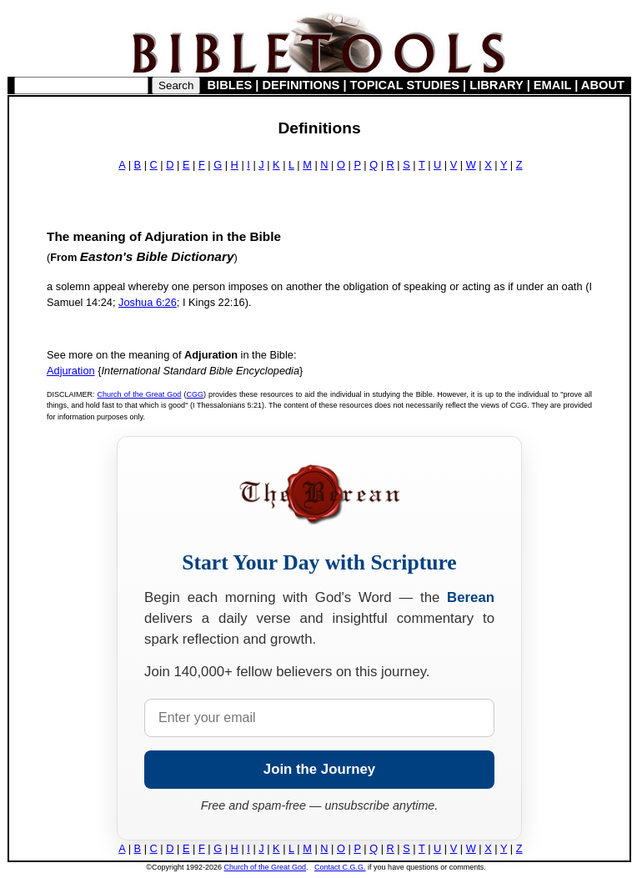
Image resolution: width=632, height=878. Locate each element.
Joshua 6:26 (147, 302)
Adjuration (71, 370)
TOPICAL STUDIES (404, 85)
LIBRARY (496, 85)
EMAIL (552, 85)
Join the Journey (319, 769)
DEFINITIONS (301, 85)
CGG (194, 394)
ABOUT (602, 85)
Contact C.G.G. (340, 867)
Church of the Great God (140, 394)
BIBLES (230, 85)
